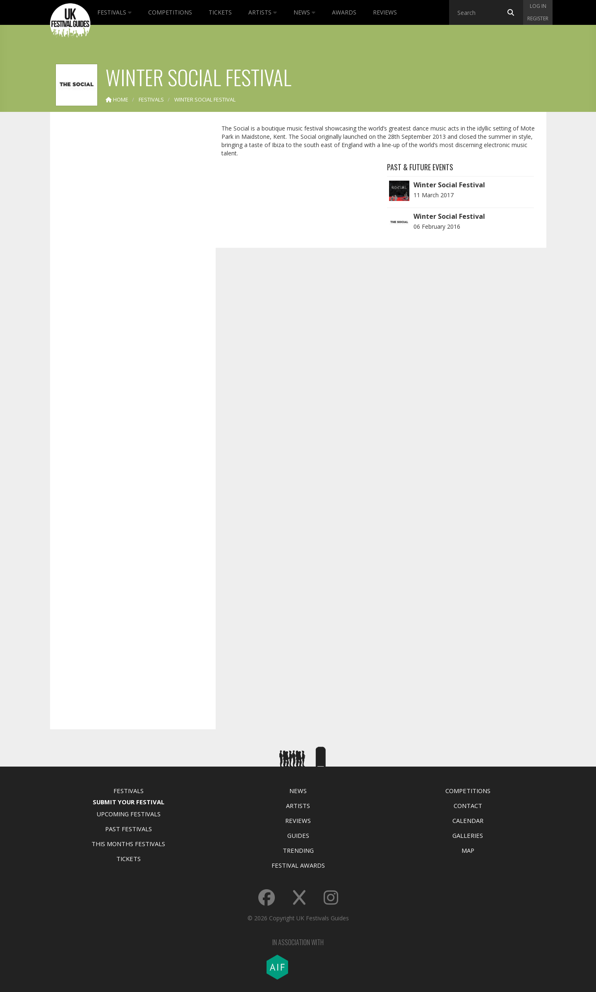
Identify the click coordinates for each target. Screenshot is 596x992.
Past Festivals (128, 829)
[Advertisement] (127, 248)
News (304, 12)
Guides (298, 835)
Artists (262, 12)
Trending (298, 850)
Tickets (220, 12)
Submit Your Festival (128, 802)
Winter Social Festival (449, 184)
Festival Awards (298, 865)
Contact (468, 805)
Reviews (385, 12)
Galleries (467, 835)
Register (537, 18)
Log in (538, 6)
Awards (344, 12)
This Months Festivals (128, 844)
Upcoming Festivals (128, 814)
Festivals (114, 12)
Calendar (467, 820)
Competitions (170, 12)
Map (467, 850)
